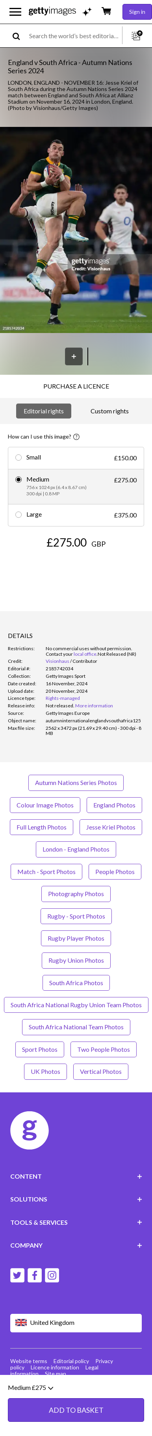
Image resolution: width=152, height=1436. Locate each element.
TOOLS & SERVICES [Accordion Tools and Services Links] (76, 1222)
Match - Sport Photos (46, 871)
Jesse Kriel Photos (110, 827)
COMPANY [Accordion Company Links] (76, 1245)
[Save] (74, 356)
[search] (19, 35)
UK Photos (45, 1071)
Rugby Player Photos (76, 938)
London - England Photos (76, 849)
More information (94, 706)
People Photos (115, 871)
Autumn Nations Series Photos (76, 782)
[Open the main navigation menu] (15, 12)
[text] (74, 35)
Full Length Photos (42, 827)
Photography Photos (76, 893)
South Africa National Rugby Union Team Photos (76, 1004)
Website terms (28, 1361)
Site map (55, 1373)
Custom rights (110, 411)
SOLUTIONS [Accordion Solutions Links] (76, 1199)
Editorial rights (44, 411)
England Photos (114, 805)
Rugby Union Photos (76, 960)
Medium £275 (30, 1404)
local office (85, 654)
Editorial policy (71, 1361)
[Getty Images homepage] (52, 12)
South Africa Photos (76, 982)
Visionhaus (57, 661)
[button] (76, 230)
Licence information (55, 1367)
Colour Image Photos (45, 805)
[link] (60, 706)
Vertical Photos (101, 1071)
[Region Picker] (76, 1323)
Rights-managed (63, 698)
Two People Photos (103, 1049)
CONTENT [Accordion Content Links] (76, 1176)
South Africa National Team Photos (76, 1026)
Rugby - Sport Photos (76, 916)
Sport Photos (39, 1049)
